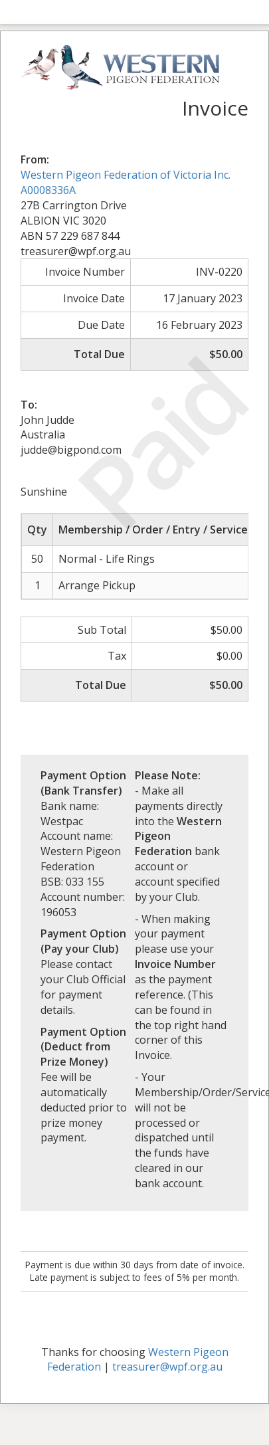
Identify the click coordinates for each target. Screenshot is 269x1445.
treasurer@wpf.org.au (167, 1366)
